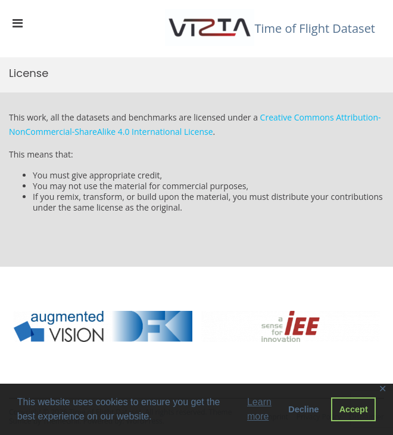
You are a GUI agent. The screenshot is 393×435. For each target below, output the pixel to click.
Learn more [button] (259, 409)
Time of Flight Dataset (314, 28)
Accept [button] (353, 409)
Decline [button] (303, 409)
